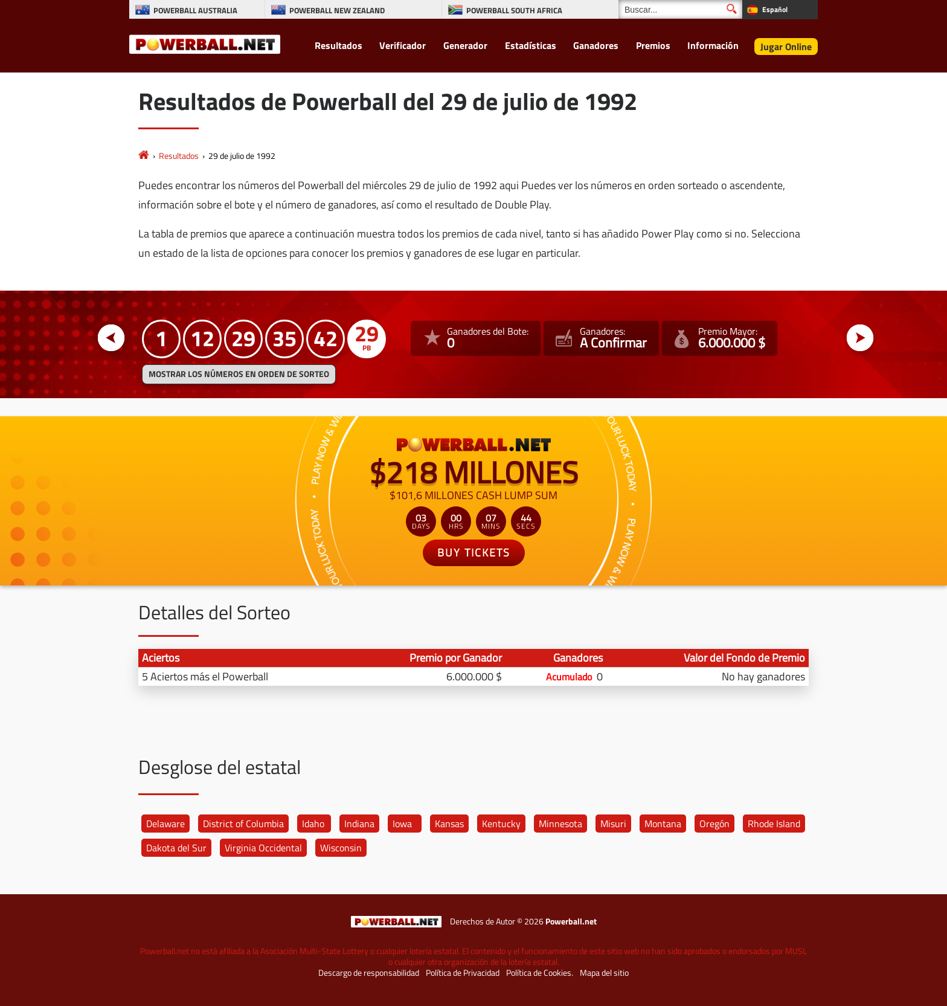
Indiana (359, 823)
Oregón (714, 823)
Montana (662, 823)
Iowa (402, 823)
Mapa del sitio (604, 972)
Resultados (338, 45)
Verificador (402, 45)
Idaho (313, 823)
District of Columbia (243, 823)
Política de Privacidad (462, 972)
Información (713, 45)
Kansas (449, 823)
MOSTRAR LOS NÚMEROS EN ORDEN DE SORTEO (239, 374)
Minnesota (560, 823)
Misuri (613, 823)
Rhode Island (774, 823)
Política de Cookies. (539, 972)
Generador (465, 45)
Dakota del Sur (176, 847)
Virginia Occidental (263, 847)
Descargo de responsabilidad (368, 972)
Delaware (165, 823)
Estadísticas (530, 45)
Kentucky (501, 823)
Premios (653, 45)
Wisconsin (341, 847)
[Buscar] (680, 9)
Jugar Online (786, 46)
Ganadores (595, 45)
